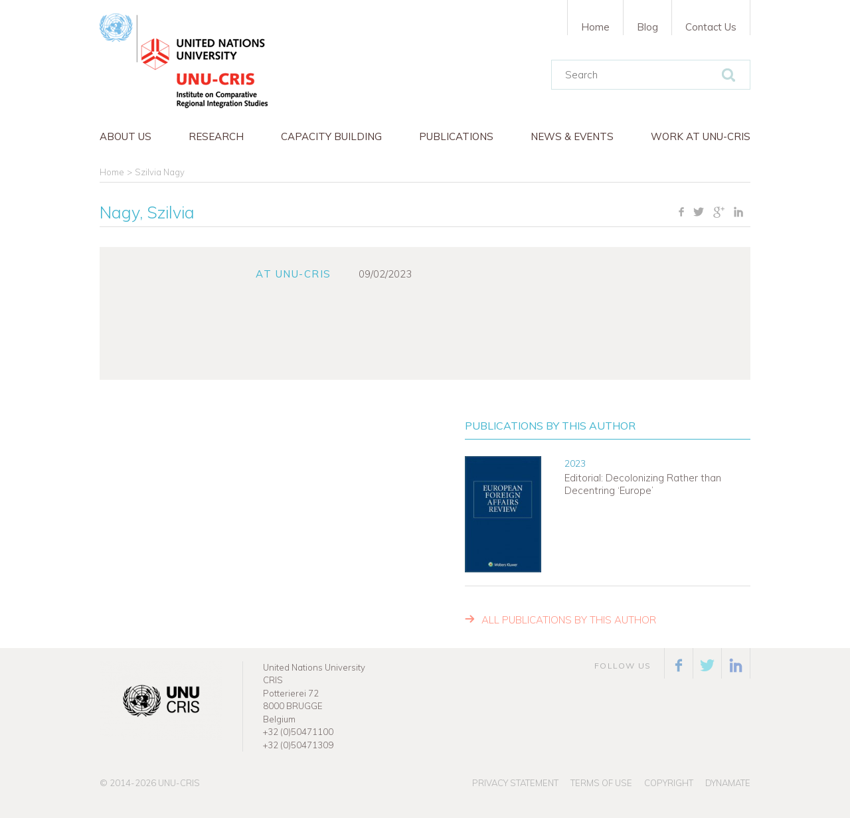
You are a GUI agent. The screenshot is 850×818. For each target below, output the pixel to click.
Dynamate (727, 782)
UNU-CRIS (179, 782)
